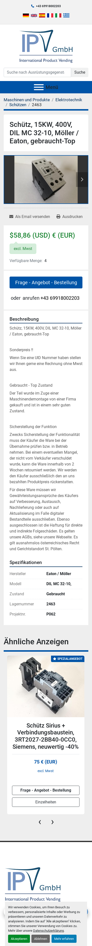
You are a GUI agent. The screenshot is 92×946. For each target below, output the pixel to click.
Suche (79, 72)
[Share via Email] (29, 216)
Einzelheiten (45, 802)
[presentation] (39, 821)
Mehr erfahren (64, 939)
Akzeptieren (19, 939)
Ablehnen (40, 939)
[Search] (37, 72)
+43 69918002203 (48, 6)
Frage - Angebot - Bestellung (46, 282)
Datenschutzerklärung (48, 930)
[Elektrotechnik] (68, 99)
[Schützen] (17, 104)
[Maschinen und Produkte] (27, 99)
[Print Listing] (69, 216)
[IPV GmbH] (33, 883)
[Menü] (39, 87)
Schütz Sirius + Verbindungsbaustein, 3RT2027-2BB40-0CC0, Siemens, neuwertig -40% (46, 736)
